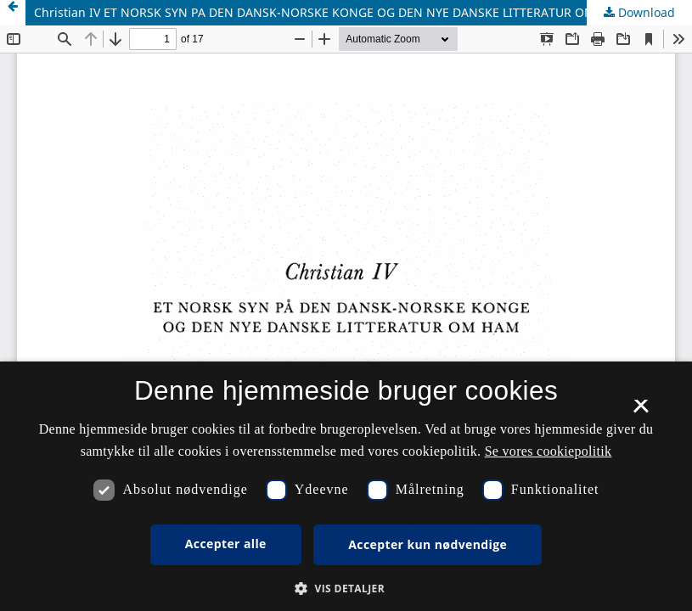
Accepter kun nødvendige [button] (427, 544)
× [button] (640, 411)
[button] (346, 588)
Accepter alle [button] (226, 543)
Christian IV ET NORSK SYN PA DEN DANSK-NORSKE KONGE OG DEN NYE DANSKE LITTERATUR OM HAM (330, 12)
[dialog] (346, 486)
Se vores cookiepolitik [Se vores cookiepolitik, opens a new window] (548, 451)
